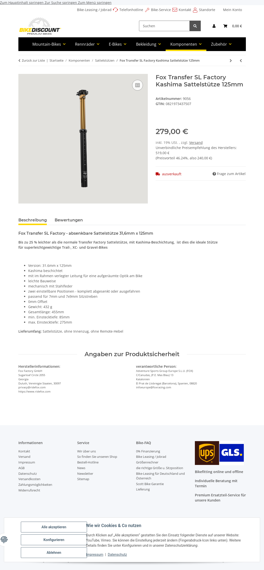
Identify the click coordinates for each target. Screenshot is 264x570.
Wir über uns (86, 451)
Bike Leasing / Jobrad (151, 456)
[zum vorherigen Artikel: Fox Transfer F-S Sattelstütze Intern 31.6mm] (241, 60)
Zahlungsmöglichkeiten (35, 484)
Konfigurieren (53, 540)
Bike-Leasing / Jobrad (94, 9)
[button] (214, 25)
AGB (21, 468)
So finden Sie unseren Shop (97, 456)
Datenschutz (117, 555)
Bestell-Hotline (88, 462)
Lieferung (143, 489)
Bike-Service (161, 9)
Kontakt (185, 9)
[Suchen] (164, 26)
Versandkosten (29, 479)
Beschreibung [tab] (32, 220)
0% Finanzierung (148, 451)
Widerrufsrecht (29, 490)
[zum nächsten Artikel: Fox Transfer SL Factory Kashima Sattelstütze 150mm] (231, 60)
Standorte (207, 9)
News (81, 468)
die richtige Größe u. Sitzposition (159, 468)
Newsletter (85, 473)
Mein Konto (232, 9)
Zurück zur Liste (33, 60)
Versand (196, 142)
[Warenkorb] (232, 25)
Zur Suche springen (61, 2)
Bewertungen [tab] (69, 220)
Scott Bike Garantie (150, 484)
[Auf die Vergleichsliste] (137, 85)
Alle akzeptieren (53, 527)
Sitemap (83, 479)
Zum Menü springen (95, 2)
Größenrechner (147, 462)
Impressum (94, 555)
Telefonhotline (131, 9)
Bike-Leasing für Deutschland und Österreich (160, 476)
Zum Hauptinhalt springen (22, 2)
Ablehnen (54, 553)
